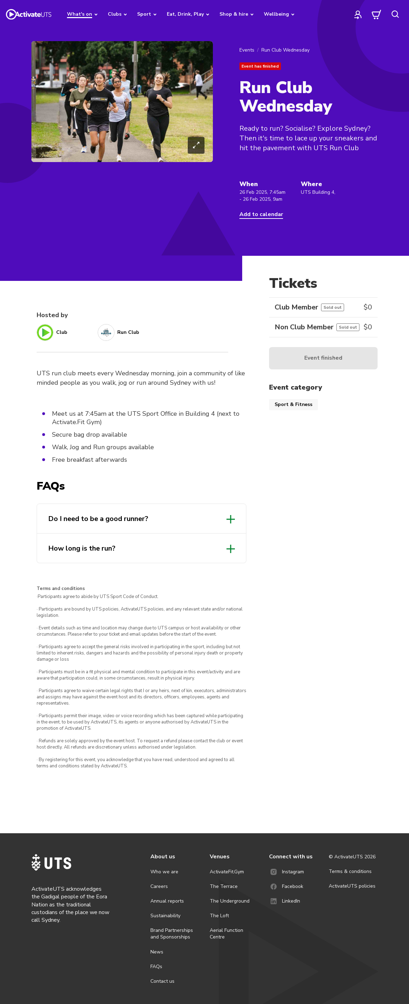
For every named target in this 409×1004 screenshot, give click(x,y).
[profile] (358, 14)
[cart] (377, 14)
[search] (395, 14)
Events (246, 50)
